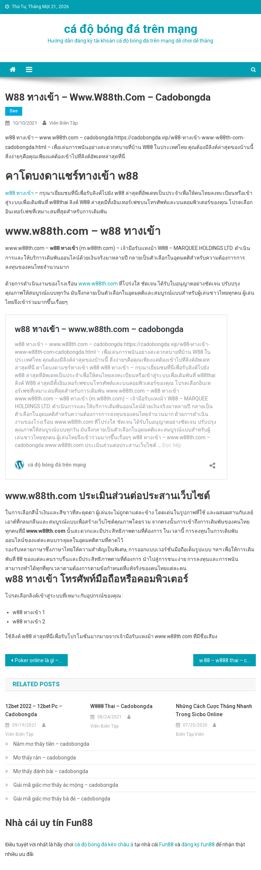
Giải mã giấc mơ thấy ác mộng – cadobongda (65, 785)
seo (14, 111)
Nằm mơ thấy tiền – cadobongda (51, 744)
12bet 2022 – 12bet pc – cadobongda (33, 710)
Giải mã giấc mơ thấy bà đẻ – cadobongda (61, 799)
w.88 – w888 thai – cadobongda (227, 660)
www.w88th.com (98, 284)
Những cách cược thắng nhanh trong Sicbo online (214, 710)
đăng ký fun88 (198, 844)
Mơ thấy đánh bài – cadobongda (50, 771)
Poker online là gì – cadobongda (41, 660)
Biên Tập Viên (190, 734)
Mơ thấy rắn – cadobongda (44, 758)
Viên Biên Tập (63, 123)
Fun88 (166, 844)
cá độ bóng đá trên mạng (130, 29)
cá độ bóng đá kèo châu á (103, 844)
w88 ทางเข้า (19, 193)
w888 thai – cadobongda (121, 706)
